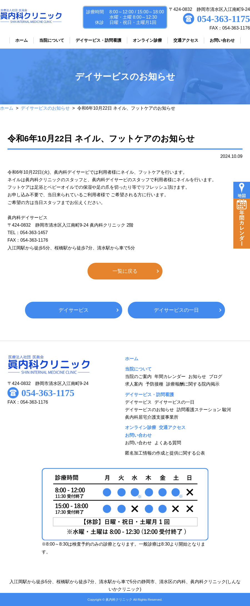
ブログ (215, 376)
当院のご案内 (138, 376)
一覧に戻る (125, 271)
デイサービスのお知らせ (45, 108)
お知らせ (197, 376)
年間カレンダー (170, 376)
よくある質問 (167, 442)
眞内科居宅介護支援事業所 (151, 417)
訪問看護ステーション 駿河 (204, 409)
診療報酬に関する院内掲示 (192, 384)
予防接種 (154, 384)
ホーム (6, 108)
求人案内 (134, 384)
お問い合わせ (138, 442)
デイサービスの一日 (176, 310)
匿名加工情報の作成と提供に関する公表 (165, 453)
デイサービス (74, 310)
